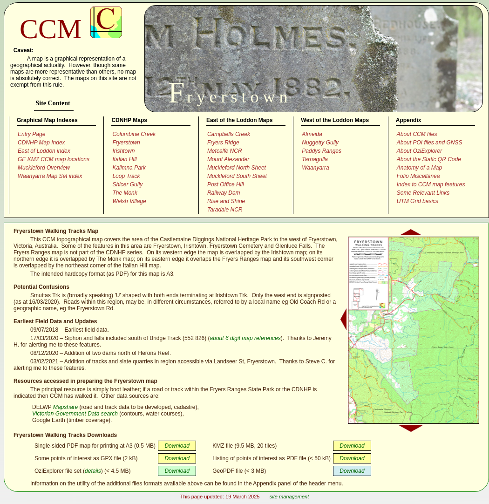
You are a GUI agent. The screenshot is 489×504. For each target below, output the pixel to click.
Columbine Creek (134, 134)
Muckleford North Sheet (236, 167)
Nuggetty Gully (320, 142)
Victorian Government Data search (75, 413)
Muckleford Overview (44, 167)
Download (176, 446)
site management (289, 496)
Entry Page (31, 134)
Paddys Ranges (321, 151)
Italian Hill (124, 159)
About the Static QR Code (429, 159)
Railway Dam (223, 193)
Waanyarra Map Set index (50, 176)
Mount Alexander (228, 159)
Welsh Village (129, 201)
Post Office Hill (225, 184)
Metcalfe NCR (224, 151)
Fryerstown (126, 142)
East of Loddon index (44, 151)
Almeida (312, 134)
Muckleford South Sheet (237, 176)
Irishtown (123, 151)
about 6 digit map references (245, 338)
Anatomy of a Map (419, 167)
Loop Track (126, 176)
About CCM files (417, 134)
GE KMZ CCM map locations (53, 159)
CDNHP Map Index (41, 142)
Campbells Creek (228, 134)
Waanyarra (315, 167)
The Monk (124, 193)
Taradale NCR (225, 209)
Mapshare (65, 407)
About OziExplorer (419, 151)
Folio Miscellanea (418, 176)
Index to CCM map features (431, 184)
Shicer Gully (127, 184)
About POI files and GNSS (429, 142)
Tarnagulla (315, 159)
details (93, 471)
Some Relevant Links (423, 193)
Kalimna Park (128, 167)
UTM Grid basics (417, 201)
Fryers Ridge (223, 142)
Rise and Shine (226, 201)
